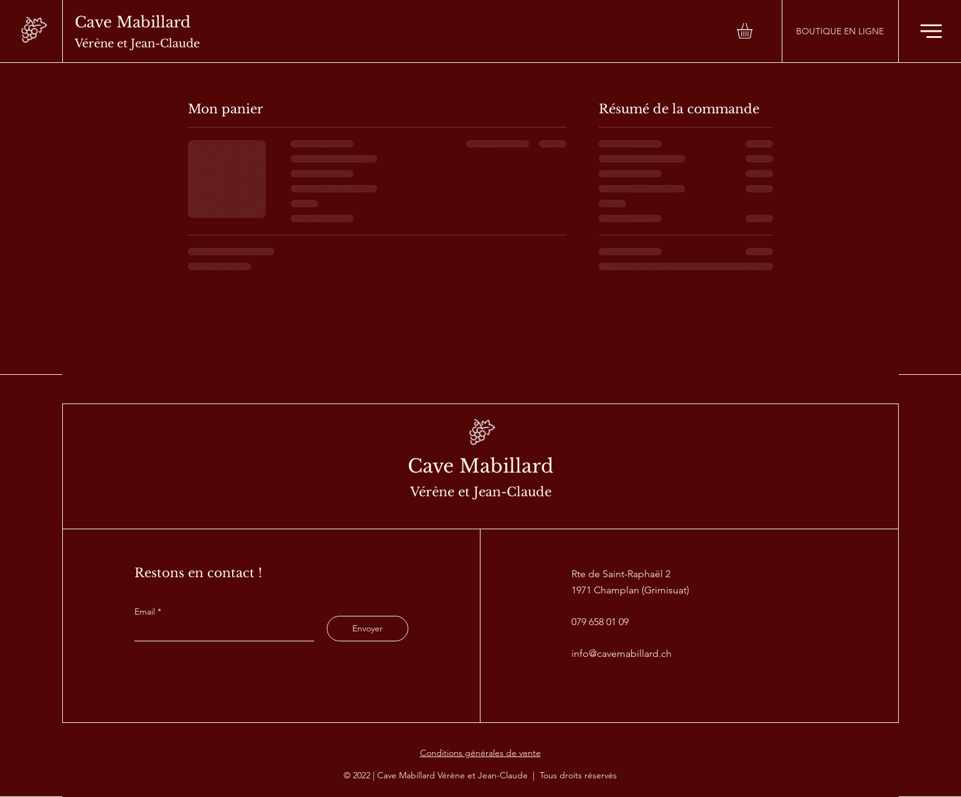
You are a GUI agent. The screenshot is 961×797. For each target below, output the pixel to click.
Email (145, 611)
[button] (754, 31)
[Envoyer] (367, 628)
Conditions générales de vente (480, 752)
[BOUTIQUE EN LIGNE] (840, 31)
